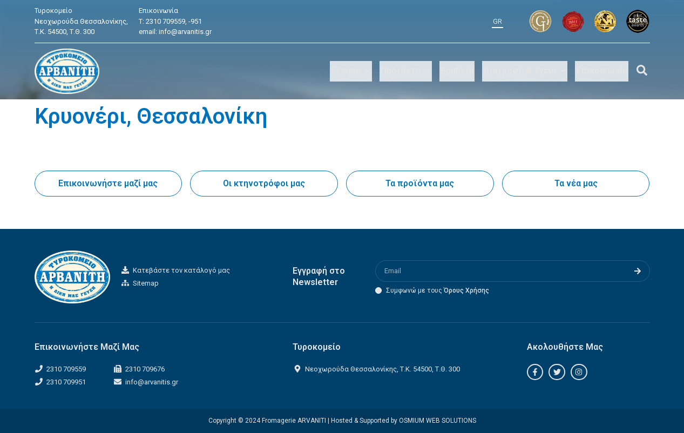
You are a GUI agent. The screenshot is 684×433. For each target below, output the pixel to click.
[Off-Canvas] (642, 70)
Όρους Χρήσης (466, 290)
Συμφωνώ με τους (437, 290)
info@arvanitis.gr (185, 32)
